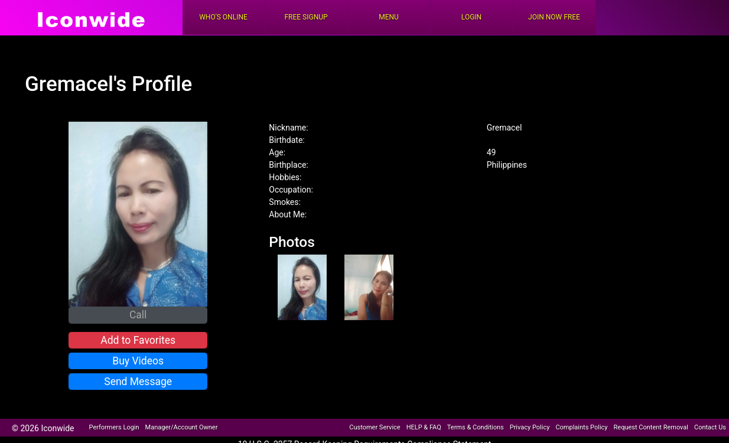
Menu (389, 17)
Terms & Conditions (475, 427)
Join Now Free (554, 17)
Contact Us (710, 427)
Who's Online (223, 17)
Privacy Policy (530, 427)
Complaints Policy (581, 427)
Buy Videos (138, 361)
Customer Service (374, 427)
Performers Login (114, 427)
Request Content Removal (651, 427)
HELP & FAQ (423, 427)
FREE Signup (305, 17)
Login (471, 17)
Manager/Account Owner (181, 427)
